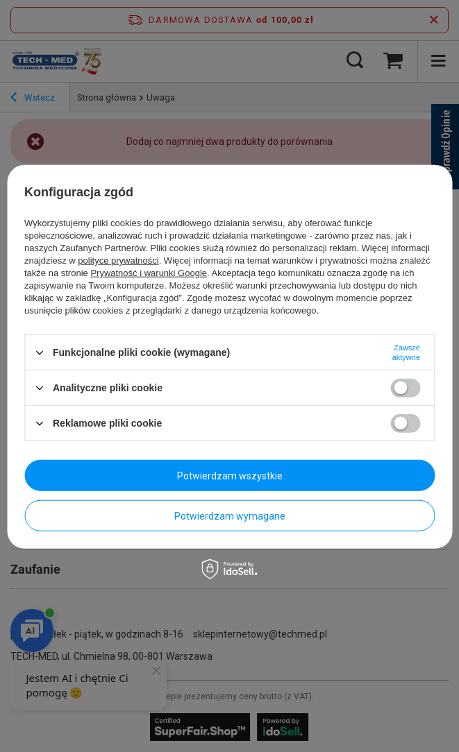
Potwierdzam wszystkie (230, 475)
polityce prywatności (118, 260)
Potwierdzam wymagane (229, 515)
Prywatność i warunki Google (148, 273)
